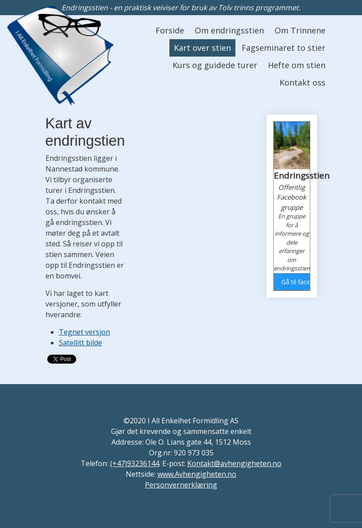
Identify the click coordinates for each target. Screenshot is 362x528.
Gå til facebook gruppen (295, 282)
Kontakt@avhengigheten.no (234, 463)
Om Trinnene (300, 30)
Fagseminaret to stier (283, 47)
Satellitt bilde (80, 343)
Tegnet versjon (84, 332)
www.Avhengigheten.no (196, 474)
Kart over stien (202, 47)
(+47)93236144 (134, 463)
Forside (170, 30)
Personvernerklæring (181, 485)
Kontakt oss (302, 82)
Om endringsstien (229, 30)
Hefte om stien (296, 65)
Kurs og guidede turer (215, 65)
